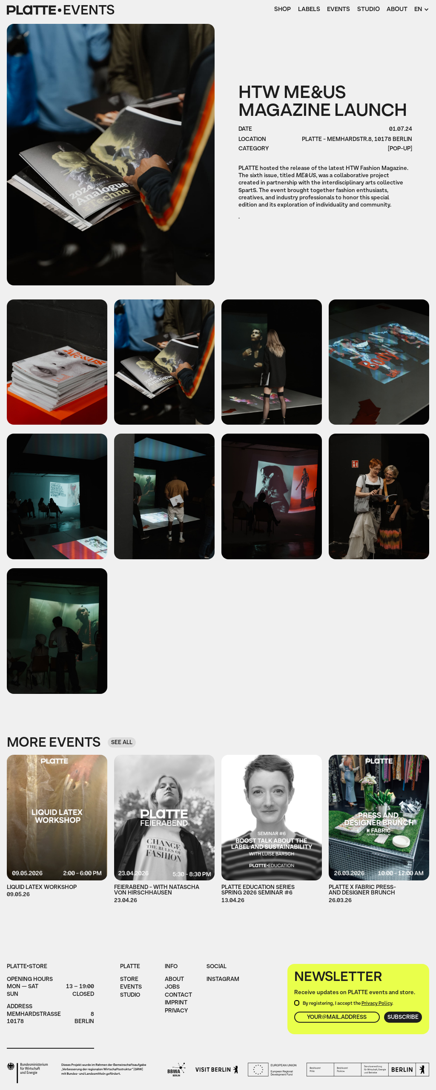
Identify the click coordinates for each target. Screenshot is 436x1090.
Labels (309, 10)
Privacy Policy (376, 1003)
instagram (223, 980)
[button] (421, 10)
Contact (178, 995)
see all (121, 743)
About (397, 10)
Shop (282, 10)
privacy (176, 1011)
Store (129, 980)
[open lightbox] (57, 362)
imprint (176, 1003)
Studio (368, 10)
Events (338, 10)
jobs (172, 987)
